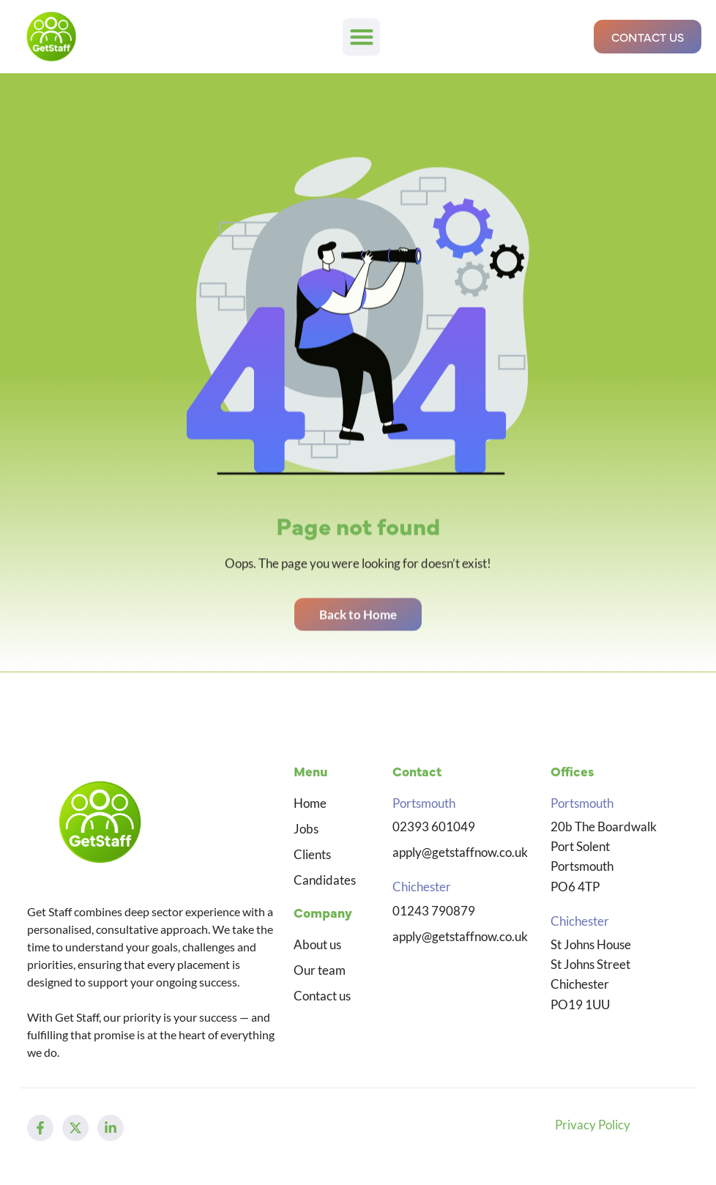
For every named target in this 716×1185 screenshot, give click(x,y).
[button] (361, 37)
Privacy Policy (592, 1124)
